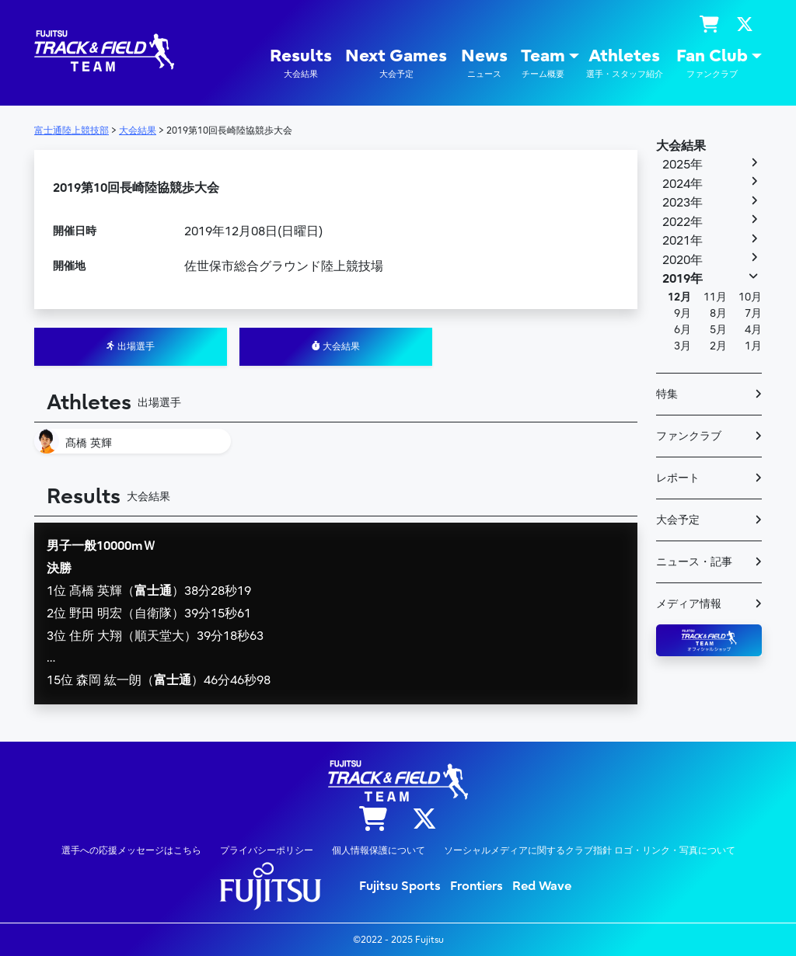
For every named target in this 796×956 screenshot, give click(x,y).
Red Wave (541, 886)
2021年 (682, 241)
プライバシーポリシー (266, 850)
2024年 (682, 184)
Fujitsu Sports (400, 886)
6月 (682, 329)
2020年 (682, 260)
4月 (753, 329)
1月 (753, 346)
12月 (679, 297)
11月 (715, 297)
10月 (750, 297)
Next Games (396, 63)
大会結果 (336, 346)
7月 (753, 313)
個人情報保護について (378, 850)
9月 (682, 313)
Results (301, 63)
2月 (718, 346)
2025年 (682, 165)
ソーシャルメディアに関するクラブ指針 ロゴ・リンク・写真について (589, 850)
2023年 (682, 203)
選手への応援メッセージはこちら (131, 850)
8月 (718, 313)
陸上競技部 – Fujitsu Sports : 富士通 (104, 50)
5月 (718, 329)
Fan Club (712, 63)
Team (543, 63)
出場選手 (130, 346)
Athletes (624, 63)
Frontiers (476, 886)
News (484, 63)
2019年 (682, 279)
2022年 (682, 222)
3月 (682, 346)
